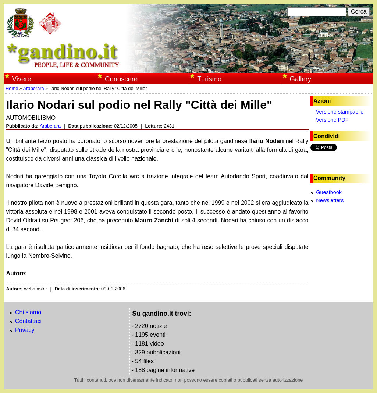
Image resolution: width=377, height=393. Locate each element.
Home (12, 88)
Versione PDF (332, 120)
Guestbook (329, 192)
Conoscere (121, 79)
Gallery (300, 79)
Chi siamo (28, 312)
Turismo (209, 79)
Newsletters (330, 200)
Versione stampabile (340, 112)
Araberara (33, 88)
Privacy (24, 330)
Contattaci (28, 321)
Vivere (21, 79)
